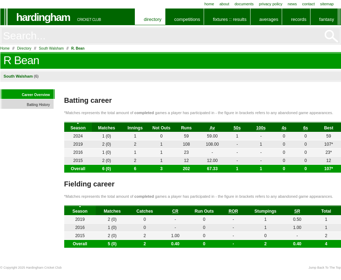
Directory (152, 19)
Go (331, 36)
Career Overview (36, 95)
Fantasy (326, 19)
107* (328, 168)
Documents (244, 4)
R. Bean (77, 48)
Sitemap (327, 4)
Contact (308, 4)
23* (328, 152)
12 (328, 160)
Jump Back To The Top (324, 267)
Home (209, 4)
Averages (268, 19)
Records (298, 19)
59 (328, 136)
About (224, 4)
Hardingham (43, 17)
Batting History (38, 105)
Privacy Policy (270, 4)
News (292, 4)
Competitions (187, 19)
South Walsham (51, 48)
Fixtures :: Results (230, 19)
